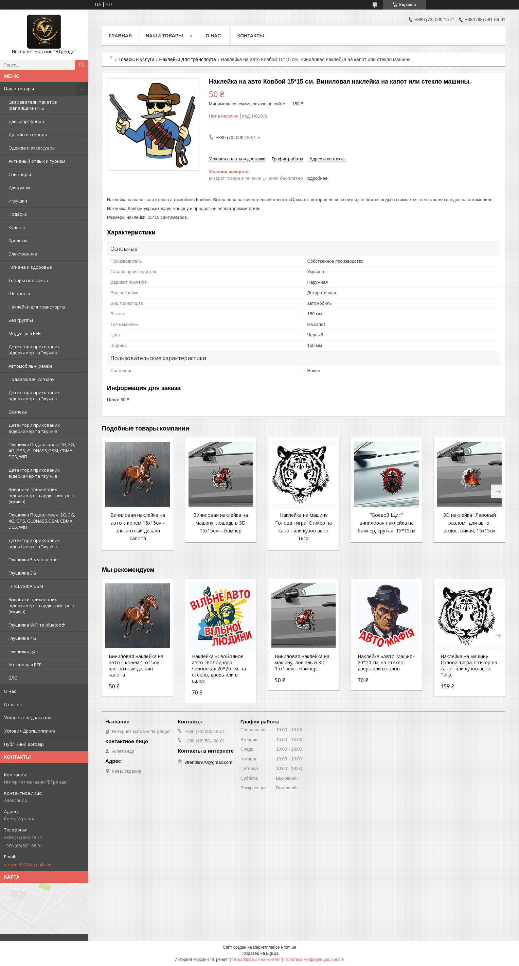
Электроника (22, 254)
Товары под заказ (28, 280)
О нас (10, 691)
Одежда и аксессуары (32, 148)
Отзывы (13, 704)
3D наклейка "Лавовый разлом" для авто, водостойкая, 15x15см (469, 523)
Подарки (18, 214)
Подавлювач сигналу (31, 379)
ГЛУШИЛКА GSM (25, 586)
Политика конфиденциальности (314, 959)
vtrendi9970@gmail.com (28, 864)
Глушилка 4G (22, 638)
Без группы (20, 320)
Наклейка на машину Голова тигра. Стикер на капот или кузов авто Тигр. (469, 665)
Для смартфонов (26, 121)
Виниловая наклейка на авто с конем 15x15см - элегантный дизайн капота (136, 665)
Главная (120, 35)
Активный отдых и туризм (36, 161)
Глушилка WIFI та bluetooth (37, 625)
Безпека (17, 412)
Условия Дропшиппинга (30, 731)
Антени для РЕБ (25, 665)
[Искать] (81, 65)
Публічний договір (24, 744)
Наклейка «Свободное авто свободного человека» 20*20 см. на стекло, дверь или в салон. (219, 668)
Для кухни (19, 188)
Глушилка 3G (22, 573)
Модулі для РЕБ (24, 333)
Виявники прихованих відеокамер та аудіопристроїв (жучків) (41, 495)
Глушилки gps (23, 651)
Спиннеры (19, 174)
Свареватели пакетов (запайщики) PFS (32, 105)
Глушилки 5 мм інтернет (34, 560)
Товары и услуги (136, 59)
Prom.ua (288, 947)
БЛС (12, 678)
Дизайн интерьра (27, 134)
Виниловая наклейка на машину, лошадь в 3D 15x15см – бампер (220, 523)
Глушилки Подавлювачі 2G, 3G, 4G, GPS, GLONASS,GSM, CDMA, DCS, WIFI (41, 450)
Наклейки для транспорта (36, 307)
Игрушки (17, 201)
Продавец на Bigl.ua (259, 953)
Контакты (250, 35)
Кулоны (16, 227)
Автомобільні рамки (30, 366)
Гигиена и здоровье (30, 267)
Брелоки (17, 241)
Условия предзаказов (28, 718)
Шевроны (19, 294)
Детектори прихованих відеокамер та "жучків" (34, 350)
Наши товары (19, 89)
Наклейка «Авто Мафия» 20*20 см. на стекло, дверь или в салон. (386, 662)
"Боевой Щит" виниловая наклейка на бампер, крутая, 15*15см (386, 523)
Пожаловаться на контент (256, 959)
